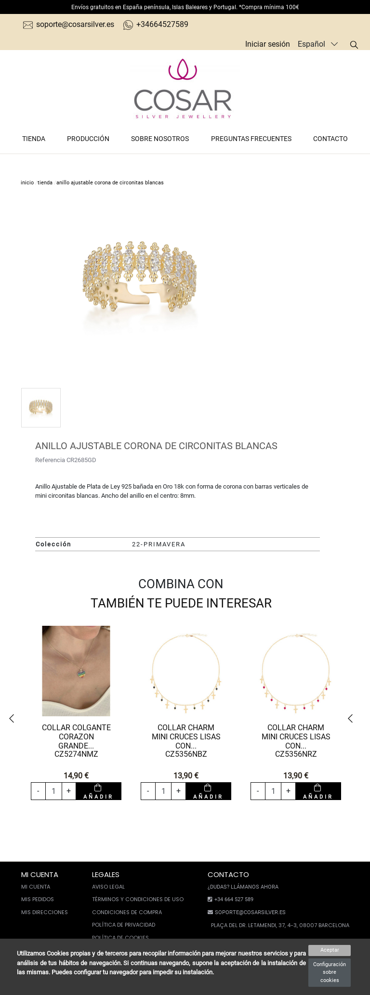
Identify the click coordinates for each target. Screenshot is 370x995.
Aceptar (329, 950)
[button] (14, 719)
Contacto (330, 138)
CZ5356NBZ (186, 754)
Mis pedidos (37, 899)
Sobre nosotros (160, 138)
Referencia (50, 460)
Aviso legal (108, 887)
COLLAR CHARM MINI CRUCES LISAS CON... (186, 736)
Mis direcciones (44, 912)
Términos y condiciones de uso (138, 899)
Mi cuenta (35, 887)
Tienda (33, 138)
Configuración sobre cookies (329, 972)
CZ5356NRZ (296, 754)
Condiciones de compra (127, 912)
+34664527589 (155, 24)
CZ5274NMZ (76, 754)
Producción (88, 138)
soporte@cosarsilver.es (68, 24)
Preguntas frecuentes (251, 138)
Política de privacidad (123, 925)
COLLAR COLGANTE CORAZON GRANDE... (76, 736)
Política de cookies (120, 938)
